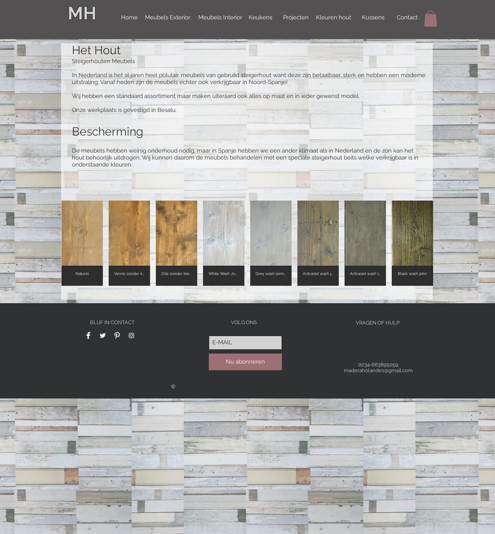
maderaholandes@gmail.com (378, 370)
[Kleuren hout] (333, 18)
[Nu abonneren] (245, 362)
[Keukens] (260, 18)
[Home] (129, 18)
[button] (430, 18)
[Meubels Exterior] (167, 18)
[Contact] (407, 18)
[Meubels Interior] (220, 18)
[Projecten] (295, 18)
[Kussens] (373, 18)
